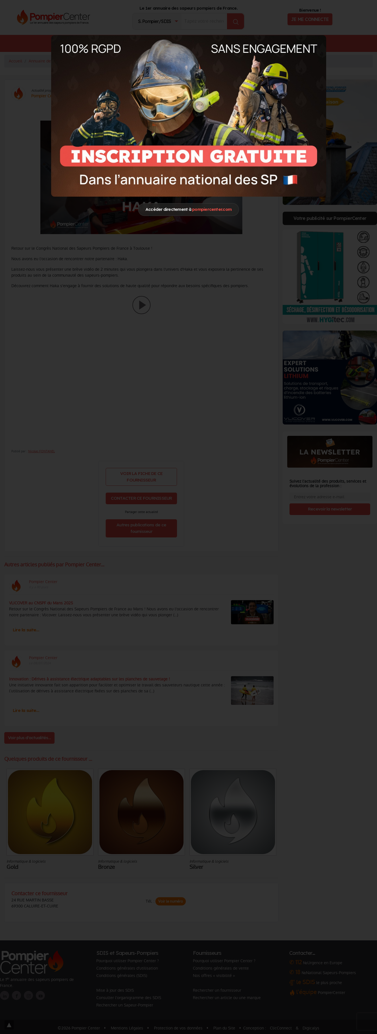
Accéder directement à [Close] (188, 209)
